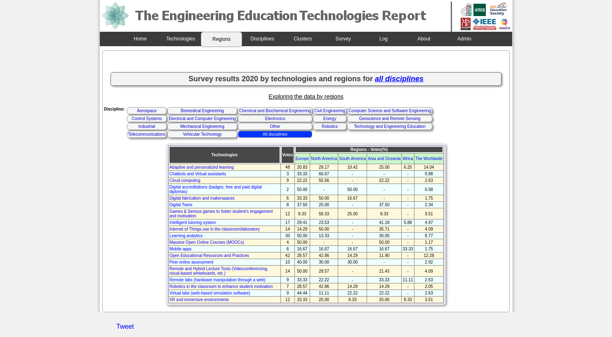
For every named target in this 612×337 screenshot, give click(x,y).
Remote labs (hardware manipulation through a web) (217, 280)
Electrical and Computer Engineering (202, 118)
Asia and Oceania (384, 158)
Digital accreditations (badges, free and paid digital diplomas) (215, 189)
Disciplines (262, 39)
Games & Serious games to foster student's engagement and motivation (221, 213)
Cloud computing (184, 180)
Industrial (147, 126)
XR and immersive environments (199, 299)
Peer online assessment (191, 262)
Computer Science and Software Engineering (389, 110)
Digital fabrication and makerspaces (202, 198)
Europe (302, 158)
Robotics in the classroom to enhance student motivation (221, 286)
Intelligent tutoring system (192, 222)
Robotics (330, 126)
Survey (343, 39)
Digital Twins (181, 205)
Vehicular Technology (202, 134)
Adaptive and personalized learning (201, 167)
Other (275, 126)
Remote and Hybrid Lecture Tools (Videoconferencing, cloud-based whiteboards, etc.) (218, 271)
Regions (221, 39)
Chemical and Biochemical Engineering (275, 110)
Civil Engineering (329, 110)
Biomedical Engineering (202, 110)
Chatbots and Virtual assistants (197, 174)
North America (324, 158)
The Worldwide (429, 158)
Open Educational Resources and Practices (209, 255)
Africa (408, 158)
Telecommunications (147, 134)
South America (352, 158)
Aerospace (147, 110)
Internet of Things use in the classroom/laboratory (214, 229)
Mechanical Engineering (202, 126)
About (423, 39)
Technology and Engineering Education (389, 126)
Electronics (275, 118)
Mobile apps (180, 249)
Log (383, 39)
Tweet (125, 326)
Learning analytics (186, 235)
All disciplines (275, 134)
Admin (464, 39)
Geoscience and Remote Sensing (390, 118)
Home (140, 39)
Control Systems (147, 118)
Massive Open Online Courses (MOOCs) (206, 242)
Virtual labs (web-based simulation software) (209, 293)
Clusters (303, 39)
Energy (330, 118)
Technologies (180, 39)
